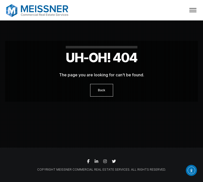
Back (101, 90)
